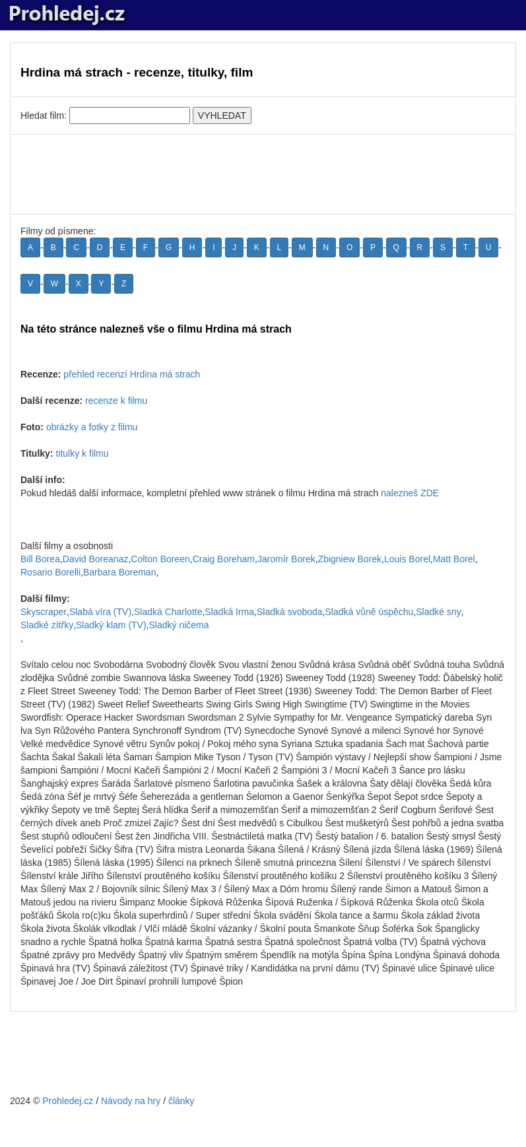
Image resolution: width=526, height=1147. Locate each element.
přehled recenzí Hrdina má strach (131, 374)
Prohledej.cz (67, 1101)
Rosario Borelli (50, 572)
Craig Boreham (224, 559)
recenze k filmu (116, 400)
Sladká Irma (229, 611)
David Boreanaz (96, 559)
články (181, 1101)
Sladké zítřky (46, 625)
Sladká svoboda (290, 611)
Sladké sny (438, 611)
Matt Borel (454, 559)
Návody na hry (130, 1101)
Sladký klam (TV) (111, 625)
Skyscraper (43, 611)
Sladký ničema (179, 625)
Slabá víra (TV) (100, 611)
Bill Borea (40, 559)
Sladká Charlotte (168, 611)
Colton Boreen (160, 559)
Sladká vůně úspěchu (369, 611)
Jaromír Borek (286, 559)
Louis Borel (407, 559)
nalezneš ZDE (410, 493)
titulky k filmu (81, 453)
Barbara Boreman (119, 572)
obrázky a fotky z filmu (92, 427)
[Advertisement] (263, 174)
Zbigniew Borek (350, 559)
